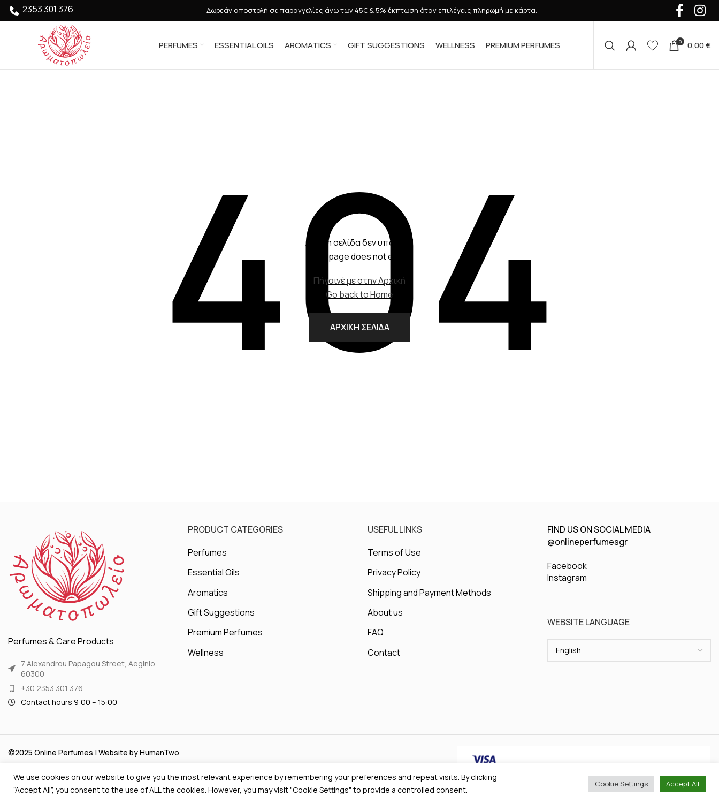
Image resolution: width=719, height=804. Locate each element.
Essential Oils (214, 573)
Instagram (567, 579)
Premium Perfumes (225, 633)
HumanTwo (159, 753)
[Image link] (67, 577)
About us (385, 613)
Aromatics (208, 594)
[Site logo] (64, 44)
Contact (384, 653)
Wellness (206, 653)
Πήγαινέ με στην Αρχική (359, 281)
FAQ (376, 633)
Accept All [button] (682, 783)
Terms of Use (394, 553)
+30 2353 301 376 (52, 689)
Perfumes (207, 553)
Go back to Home (359, 295)
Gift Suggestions (221, 613)
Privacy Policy (394, 573)
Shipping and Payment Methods (429, 594)
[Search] (610, 45)
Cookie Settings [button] (621, 783)
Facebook (567, 567)
